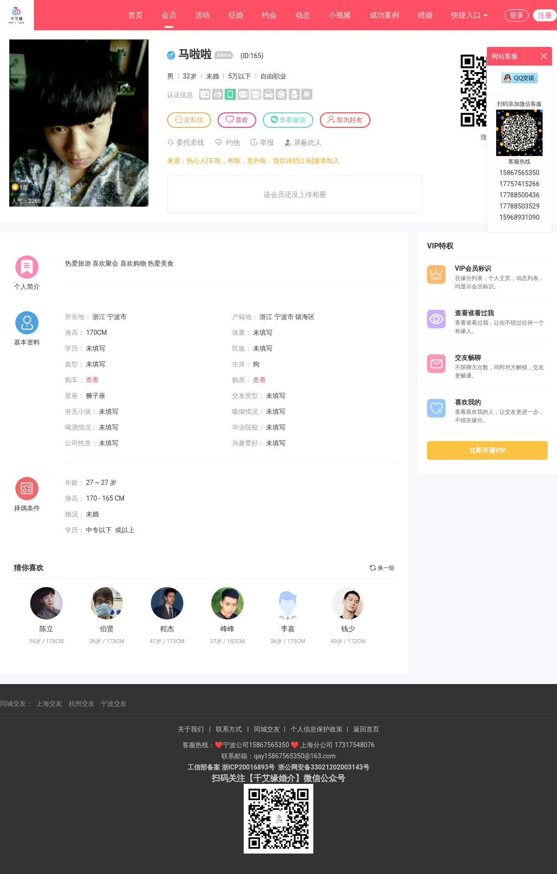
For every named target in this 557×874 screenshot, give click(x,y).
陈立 (46, 629)
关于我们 (191, 729)
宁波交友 (114, 703)
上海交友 (49, 703)
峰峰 (227, 629)
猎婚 (425, 15)
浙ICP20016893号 (248, 767)
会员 (169, 15)
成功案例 (384, 15)
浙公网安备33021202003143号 (323, 767)
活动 (202, 15)
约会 (269, 15)
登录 (517, 15)
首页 (135, 15)
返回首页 (366, 729)
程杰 (167, 629)
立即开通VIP (487, 450)
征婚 (235, 15)
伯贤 (107, 629)
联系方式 (229, 729)
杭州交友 (82, 703)
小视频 (340, 15)
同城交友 (267, 729)
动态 (302, 15)
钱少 (348, 629)
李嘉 (288, 629)
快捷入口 (469, 15)
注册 (545, 15)
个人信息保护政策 (317, 729)
